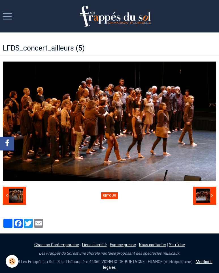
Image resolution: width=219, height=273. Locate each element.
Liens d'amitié (94, 245)
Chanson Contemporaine (56, 245)
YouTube (177, 245)
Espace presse (123, 245)
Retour (109, 196)
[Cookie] (12, 261)
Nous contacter (152, 245)
